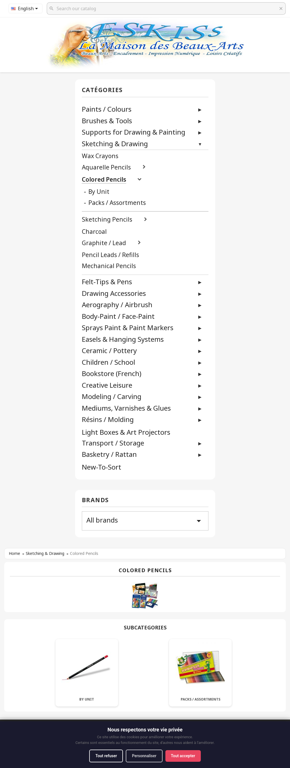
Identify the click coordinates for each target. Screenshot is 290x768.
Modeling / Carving (111, 396)
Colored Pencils (104, 179)
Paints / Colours (106, 109)
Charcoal (94, 232)
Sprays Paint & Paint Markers (127, 327)
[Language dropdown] (25, 8)
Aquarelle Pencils (106, 167)
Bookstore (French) (111, 373)
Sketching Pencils (107, 219)
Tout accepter (183, 756)
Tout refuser (105, 756)
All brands (145, 520)
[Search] (166, 8)
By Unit (98, 192)
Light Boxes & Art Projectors (126, 432)
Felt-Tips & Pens (107, 281)
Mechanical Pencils (109, 266)
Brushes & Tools (107, 120)
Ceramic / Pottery (109, 350)
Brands (95, 500)
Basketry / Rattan (109, 454)
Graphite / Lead (104, 243)
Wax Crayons (100, 156)
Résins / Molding (108, 419)
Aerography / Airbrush (117, 304)
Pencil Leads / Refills (110, 255)
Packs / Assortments (117, 203)
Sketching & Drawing (115, 143)
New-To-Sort (101, 467)
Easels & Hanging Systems (123, 339)
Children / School (108, 362)
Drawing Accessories (114, 293)
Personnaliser (144, 756)
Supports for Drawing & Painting (133, 132)
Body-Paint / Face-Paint (118, 316)
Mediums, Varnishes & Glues (126, 408)
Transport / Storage (113, 442)
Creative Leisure (107, 385)
